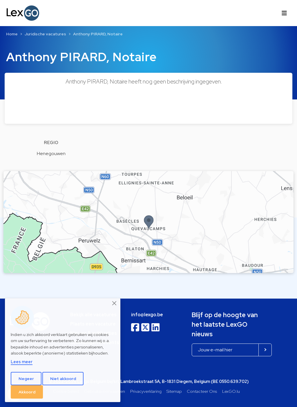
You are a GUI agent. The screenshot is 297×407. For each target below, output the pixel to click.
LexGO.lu (231, 391)
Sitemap (174, 391)
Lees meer (21, 361)
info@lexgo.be (147, 315)
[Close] (114, 303)
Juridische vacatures (45, 34)
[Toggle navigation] (284, 13)
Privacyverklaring (146, 391)
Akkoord (27, 392)
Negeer (26, 378)
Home (12, 34)
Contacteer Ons (202, 391)
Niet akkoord (63, 378)
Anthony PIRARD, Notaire (98, 34)
